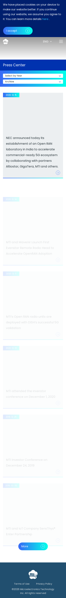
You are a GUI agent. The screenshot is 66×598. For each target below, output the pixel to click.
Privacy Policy (44, 584)
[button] (48, 41)
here (45, 19)
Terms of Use (21, 584)
